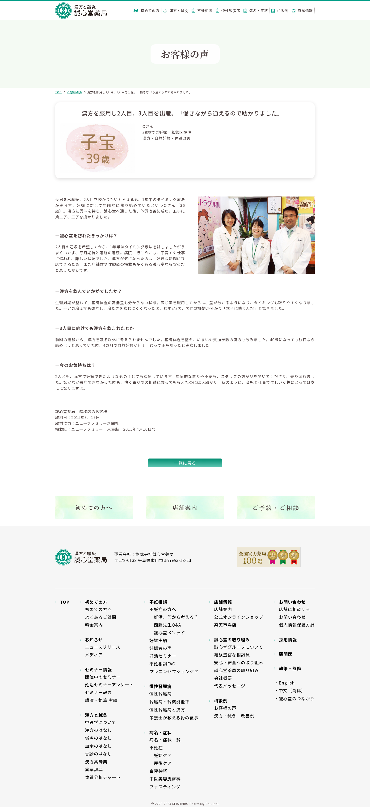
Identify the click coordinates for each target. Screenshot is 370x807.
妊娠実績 (158, 640)
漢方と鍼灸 (175, 10)
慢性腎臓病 (228, 10)
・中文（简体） (290, 690)
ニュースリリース (102, 647)
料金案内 (94, 625)
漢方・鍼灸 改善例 (234, 716)
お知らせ (94, 639)
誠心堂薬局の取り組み (236, 670)
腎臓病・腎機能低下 (169, 701)
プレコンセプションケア (174, 671)
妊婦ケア (160, 755)
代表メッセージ (229, 686)
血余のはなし (98, 746)
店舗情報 (302, 10)
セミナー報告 (98, 692)
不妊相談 (202, 10)
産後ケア (160, 763)
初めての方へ (98, 609)
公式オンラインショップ (238, 617)
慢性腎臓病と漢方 (167, 709)
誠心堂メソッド (167, 632)
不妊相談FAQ (162, 663)
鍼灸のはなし (98, 738)
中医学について (100, 722)
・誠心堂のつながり (294, 698)
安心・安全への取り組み (238, 662)
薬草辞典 (94, 769)
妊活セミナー (162, 656)
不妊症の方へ (162, 609)
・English (284, 683)
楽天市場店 (225, 625)
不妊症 (156, 747)
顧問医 (285, 654)
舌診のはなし (98, 753)
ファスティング (165, 786)
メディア (94, 654)
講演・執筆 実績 (101, 700)
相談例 (279, 10)
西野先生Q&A (165, 625)
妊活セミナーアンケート (109, 684)
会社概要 (223, 678)
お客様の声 (74, 92)
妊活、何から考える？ (173, 617)
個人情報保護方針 (297, 625)
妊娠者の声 (160, 648)
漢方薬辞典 (96, 761)
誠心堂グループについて (238, 647)
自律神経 (158, 771)
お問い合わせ (292, 617)
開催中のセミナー (103, 677)
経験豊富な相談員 (232, 654)
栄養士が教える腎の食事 (173, 717)
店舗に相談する (294, 609)
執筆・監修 (290, 668)
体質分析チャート (103, 777)
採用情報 (288, 639)
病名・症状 (256, 10)
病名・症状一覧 (165, 740)
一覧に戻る (185, 463)
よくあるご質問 (100, 617)
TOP (58, 92)
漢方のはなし (98, 730)
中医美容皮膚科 (165, 778)
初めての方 (147, 10)
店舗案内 (223, 609)
